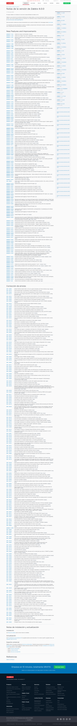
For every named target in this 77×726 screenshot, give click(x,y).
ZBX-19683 (9, 558)
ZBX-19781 (9, 545)
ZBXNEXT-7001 (9, 125)
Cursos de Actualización (39, 705)
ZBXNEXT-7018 (9, 103)
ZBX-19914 (9, 576)
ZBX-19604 (9, 542)
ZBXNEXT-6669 (9, 277)
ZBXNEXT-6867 (9, 88)
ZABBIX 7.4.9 (60, 35)
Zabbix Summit (60, 687)
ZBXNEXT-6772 (9, 264)
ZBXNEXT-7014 (9, 124)
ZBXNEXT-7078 (9, 55)
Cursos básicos (37, 703)
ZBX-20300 (9, 326)
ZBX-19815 (9, 375)
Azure (23, 706)
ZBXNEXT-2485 (9, 64)
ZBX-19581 (9, 612)
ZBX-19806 (9, 440)
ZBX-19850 (9, 590)
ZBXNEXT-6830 (9, 235)
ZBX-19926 (9, 476)
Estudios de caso (10, 710)
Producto (8, 684)
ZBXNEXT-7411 (9, 37)
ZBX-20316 (9, 354)
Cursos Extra (37, 707)
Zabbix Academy (37, 710)
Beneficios (24, 695)
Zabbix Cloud (25, 693)
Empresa (48, 698)
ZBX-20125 (9, 494)
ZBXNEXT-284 (9, 281)
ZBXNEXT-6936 (9, 106)
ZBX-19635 (9, 594)
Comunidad (60, 698)
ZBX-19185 (9, 392)
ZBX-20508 (9, 306)
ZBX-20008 (9, 531)
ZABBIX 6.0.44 (60, 104)
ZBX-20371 (9, 365)
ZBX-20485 (9, 314)
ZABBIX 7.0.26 (60, 16)
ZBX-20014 (9, 565)
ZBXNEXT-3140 (9, 73)
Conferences (60, 688)
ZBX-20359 (9, 323)
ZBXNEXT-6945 (9, 114)
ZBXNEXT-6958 (9, 75)
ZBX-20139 (9, 478)
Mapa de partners (49, 692)
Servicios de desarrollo (15, 651)
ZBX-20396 (9, 301)
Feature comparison (26, 688)
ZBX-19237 (9, 516)
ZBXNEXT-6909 (9, 210)
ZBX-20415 (9, 303)
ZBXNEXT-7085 (9, 92)
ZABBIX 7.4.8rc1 (61, 77)
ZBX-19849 (9, 602)
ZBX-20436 (9, 348)
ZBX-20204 (9, 366)
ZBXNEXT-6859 (9, 242)
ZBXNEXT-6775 (9, 248)
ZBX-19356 (9, 311)
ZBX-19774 (9, 548)
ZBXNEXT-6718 (9, 200)
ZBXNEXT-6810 (9, 250)
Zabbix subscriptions (26, 687)
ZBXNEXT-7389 (9, 48)
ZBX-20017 (9, 522)
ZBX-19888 (9, 464)
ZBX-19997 (9, 532)
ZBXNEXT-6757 (9, 140)
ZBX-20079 (9, 506)
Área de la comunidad (62, 709)
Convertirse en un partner (51, 688)
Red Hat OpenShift (26, 709)
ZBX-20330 (9, 390)
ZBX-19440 (9, 579)
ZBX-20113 (9, 411)
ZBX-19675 (9, 597)
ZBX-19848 (9, 562)
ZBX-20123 (9, 499)
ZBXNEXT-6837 (9, 141)
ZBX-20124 (9, 497)
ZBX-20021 (9, 534)
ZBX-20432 (9, 318)
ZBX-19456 (9, 358)
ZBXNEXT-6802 (9, 251)
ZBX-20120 (9, 435)
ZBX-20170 (9, 448)
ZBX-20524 (9, 296)
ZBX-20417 (9, 345)
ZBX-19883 (9, 560)
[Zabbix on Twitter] (58, 719)
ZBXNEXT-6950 (9, 120)
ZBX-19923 (9, 571)
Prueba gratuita (25, 699)
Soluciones (9, 706)
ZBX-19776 (9, 549)
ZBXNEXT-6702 (9, 253)
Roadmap (8, 701)
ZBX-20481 (9, 310)
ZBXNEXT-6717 (9, 215)
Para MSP (36, 688)
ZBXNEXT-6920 (9, 118)
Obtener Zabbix (67, 3)
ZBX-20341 (9, 413)
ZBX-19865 (9, 599)
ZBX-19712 (9, 592)
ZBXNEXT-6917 (9, 192)
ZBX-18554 (9, 512)
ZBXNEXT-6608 (9, 147)
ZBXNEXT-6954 (9, 150)
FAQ (23, 690)
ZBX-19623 (9, 618)
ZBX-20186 (9, 467)
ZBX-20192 (9, 441)
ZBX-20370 (9, 290)
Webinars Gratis (60, 693)
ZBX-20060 (9, 420)
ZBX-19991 (9, 351)
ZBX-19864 (9, 581)
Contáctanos (48, 700)
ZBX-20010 (9, 181)
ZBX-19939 (9, 563)
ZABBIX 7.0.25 (60, 39)
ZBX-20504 (9, 308)
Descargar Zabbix (59, 667)
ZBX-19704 (9, 423)
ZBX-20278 (9, 419)
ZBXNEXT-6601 (9, 260)
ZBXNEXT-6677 (9, 121)
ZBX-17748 (9, 305)
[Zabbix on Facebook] (61, 719)
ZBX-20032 (9, 485)
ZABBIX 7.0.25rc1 (61, 47)
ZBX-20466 (9, 292)
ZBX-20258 (9, 396)
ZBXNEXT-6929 (9, 162)
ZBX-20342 (9, 344)
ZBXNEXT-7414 (9, 34)
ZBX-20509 (9, 299)
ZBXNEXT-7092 (9, 77)
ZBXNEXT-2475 (9, 136)
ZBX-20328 (9, 406)
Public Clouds (25, 702)
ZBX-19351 (9, 402)
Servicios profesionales (27, 644)
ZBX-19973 (9, 445)
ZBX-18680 (9, 614)
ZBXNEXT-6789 (9, 244)
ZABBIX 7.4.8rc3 (61, 58)
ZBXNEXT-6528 (9, 276)
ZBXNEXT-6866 (9, 234)
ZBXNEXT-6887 (9, 198)
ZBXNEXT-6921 (9, 111)
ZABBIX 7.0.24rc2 (61, 69)
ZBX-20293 (9, 339)
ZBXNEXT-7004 (9, 132)
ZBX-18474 (9, 429)
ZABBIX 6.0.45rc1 (61, 85)
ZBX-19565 (9, 362)
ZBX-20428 (9, 342)
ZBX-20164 (9, 399)
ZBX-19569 (9, 509)
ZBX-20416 (9, 336)
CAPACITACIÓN (14, 650)
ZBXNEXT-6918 (9, 184)
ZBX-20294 (9, 447)
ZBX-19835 (9, 601)
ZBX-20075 (9, 422)
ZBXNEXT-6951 (9, 135)
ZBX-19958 (9, 491)
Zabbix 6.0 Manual (10, 659)
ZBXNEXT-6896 (9, 131)
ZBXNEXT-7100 (9, 85)
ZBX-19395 (9, 622)
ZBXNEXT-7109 (9, 66)
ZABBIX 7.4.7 (60, 92)
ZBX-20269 (9, 381)
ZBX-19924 (9, 443)
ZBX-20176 (9, 459)
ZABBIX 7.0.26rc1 (61, 28)
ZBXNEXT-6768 (9, 262)
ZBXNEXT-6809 (9, 177)
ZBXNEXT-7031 (9, 93)
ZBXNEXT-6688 (9, 258)
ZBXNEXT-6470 (9, 68)
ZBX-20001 (9, 538)
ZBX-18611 (9, 504)
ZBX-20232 (9, 410)
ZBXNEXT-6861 (9, 54)
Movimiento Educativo (62, 707)
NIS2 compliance (10, 712)
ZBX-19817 (9, 596)
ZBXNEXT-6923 (9, 128)
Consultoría (36, 690)
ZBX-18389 (9, 427)
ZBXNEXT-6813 (9, 256)
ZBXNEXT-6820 (9, 239)
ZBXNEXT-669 (9, 59)
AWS (23, 704)
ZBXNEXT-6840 (9, 217)
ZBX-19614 (9, 584)
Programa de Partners (50, 687)
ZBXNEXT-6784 (9, 220)
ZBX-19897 (9, 433)
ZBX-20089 (9, 525)
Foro (58, 702)
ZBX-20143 (9, 382)
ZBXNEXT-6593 (9, 99)
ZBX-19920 (9, 515)
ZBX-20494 (9, 316)
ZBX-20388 (9, 373)
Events (59, 684)
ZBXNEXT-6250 (9, 98)
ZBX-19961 (9, 325)
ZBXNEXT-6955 (9, 105)
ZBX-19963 (9, 489)
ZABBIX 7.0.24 (60, 54)
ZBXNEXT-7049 (9, 82)
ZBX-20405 (9, 377)
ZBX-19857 (9, 619)
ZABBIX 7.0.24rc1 (61, 81)
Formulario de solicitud (51, 694)
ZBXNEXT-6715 (9, 267)
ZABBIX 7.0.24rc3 (61, 62)
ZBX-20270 (9, 404)
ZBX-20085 (9, 473)
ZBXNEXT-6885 (9, 168)
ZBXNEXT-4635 (9, 40)
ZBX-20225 (9, 320)
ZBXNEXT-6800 (9, 245)
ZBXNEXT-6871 (9, 202)
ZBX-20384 (9, 371)
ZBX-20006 (9, 529)
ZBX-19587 (9, 457)
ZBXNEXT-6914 (9, 172)
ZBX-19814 (9, 573)
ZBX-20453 (9, 322)
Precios (24, 684)
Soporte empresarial (15, 648)
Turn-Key (36, 692)
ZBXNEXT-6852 (9, 225)
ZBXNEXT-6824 (9, 229)
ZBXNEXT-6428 (9, 164)
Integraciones (9, 690)
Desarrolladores (60, 704)
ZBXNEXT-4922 (9, 78)
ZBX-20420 (9, 335)
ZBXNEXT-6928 (9, 129)
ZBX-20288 (9, 338)
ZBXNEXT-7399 (9, 46)
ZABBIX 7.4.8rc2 (61, 66)
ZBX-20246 (9, 360)
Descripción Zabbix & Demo (12, 687)
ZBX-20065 (9, 501)
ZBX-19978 (9, 546)
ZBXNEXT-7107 (9, 41)
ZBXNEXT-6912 (9, 186)
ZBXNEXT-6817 (9, 237)
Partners (48, 684)
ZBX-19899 (9, 554)
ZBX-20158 (9, 474)
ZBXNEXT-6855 (9, 224)
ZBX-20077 (9, 524)
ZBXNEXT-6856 (9, 222)
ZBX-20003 (9, 483)
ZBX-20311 (9, 415)
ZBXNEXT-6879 (9, 158)
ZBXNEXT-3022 (9, 273)
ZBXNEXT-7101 (9, 52)
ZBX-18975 (9, 495)
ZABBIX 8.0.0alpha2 (62, 88)
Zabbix (10, 3)
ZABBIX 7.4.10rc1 (61, 24)
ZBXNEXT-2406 (9, 165)
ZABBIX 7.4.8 (60, 50)
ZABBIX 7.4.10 (60, 13)
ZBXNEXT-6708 (9, 528)
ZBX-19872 (9, 513)
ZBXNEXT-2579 (9, 95)
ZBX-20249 (9, 401)
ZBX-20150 (9, 462)
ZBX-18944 (9, 470)
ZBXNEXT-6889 (9, 207)
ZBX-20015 (9, 566)
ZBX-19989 (9, 568)
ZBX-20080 (9, 479)
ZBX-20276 (9, 417)
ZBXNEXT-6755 (9, 271)
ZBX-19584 (9, 555)
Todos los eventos (61, 695)
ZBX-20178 (9, 438)
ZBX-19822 (9, 615)
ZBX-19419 (9, 541)
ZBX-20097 (9, 469)
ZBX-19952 (9, 574)
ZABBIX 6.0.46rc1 (61, 32)
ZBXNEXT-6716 (9, 175)
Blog (58, 700)
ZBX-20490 (9, 298)
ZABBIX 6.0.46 (60, 20)
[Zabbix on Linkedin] (67, 719)
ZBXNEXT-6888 (9, 170)
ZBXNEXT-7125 (9, 36)
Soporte (36, 687)
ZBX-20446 (9, 332)
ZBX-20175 (9, 347)
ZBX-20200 (9, 466)
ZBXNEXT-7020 (9, 96)
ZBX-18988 (9, 507)
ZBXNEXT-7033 (9, 57)
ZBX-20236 (9, 386)
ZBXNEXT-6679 (9, 279)
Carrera (47, 704)
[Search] (52, 0)
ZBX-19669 (9, 378)
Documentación (9, 703)
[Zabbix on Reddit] (64, 719)
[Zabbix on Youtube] (70, 719)
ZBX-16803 (9, 608)
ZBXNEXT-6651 (9, 115)
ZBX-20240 (9, 425)
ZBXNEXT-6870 (9, 231)
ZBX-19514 (9, 452)
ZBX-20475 (9, 293)
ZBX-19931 (9, 577)
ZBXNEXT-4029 (9, 268)
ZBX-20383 (9, 369)
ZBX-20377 (9, 394)
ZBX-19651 (9, 431)
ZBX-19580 (9, 557)
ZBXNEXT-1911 (9, 45)
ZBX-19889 (9, 536)
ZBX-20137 (9, 481)
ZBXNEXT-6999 (9, 60)
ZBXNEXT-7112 (9, 80)
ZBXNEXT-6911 (9, 188)
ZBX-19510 (9, 605)
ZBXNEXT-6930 (9, 152)
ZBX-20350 (9, 397)
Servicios (36, 684)
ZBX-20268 (9, 450)
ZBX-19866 (9, 453)
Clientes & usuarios (50, 707)
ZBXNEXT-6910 (9, 195)
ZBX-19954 (9, 569)
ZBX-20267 (9, 313)
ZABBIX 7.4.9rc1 (61, 43)
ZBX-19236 (9, 610)
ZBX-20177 (9, 456)
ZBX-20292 (9, 384)
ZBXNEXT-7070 (9, 102)
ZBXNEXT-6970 (9, 157)
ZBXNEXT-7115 (9, 71)
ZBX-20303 (9, 356)
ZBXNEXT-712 (9, 112)
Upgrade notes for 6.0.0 (11, 639)
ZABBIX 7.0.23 (60, 100)
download (51, 22)
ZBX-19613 (9, 604)
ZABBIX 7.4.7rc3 (61, 96)
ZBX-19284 (9, 551)
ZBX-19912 (9, 486)
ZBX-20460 (9, 331)
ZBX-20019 (9, 519)
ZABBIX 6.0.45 (60, 73)
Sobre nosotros (49, 702)
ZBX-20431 (9, 350)
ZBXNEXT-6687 (9, 51)
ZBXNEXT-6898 (9, 203)
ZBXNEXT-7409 (9, 44)
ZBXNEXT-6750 (9, 189)
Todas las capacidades (11, 692)
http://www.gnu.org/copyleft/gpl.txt (15, 19)
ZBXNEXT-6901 (9, 213)
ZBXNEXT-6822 (9, 179)
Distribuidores (49, 690)
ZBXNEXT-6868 (9, 155)
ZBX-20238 (9, 436)
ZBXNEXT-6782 (9, 138)
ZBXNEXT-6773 (9, 270)
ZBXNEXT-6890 (9, 69)
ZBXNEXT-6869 (9, 143)
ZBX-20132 (9, 492)
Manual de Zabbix (12, 632)
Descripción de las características (13, 688)
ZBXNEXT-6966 (9, 90)
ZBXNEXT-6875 (9, 62)
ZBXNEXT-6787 (9, 228)
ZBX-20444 (9, 329)
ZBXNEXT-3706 (9, 108)
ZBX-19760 (9, 520)
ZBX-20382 (9, 368)
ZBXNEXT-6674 (9, 275)
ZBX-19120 (9, 588)
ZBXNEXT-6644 (9, 149)
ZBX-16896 (9, 289)
